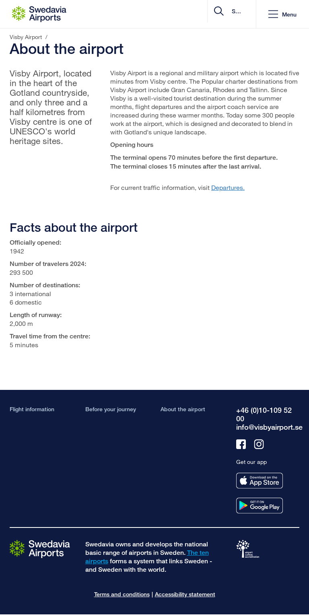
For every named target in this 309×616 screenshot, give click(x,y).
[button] (282, 14)
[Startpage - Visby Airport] (39, 14)
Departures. (228, 187)
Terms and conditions (122, 594)
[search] (202, 14)
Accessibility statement (185, 594)
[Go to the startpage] (40, 548)
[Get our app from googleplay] (259, 505)
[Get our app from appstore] (259, 480)
